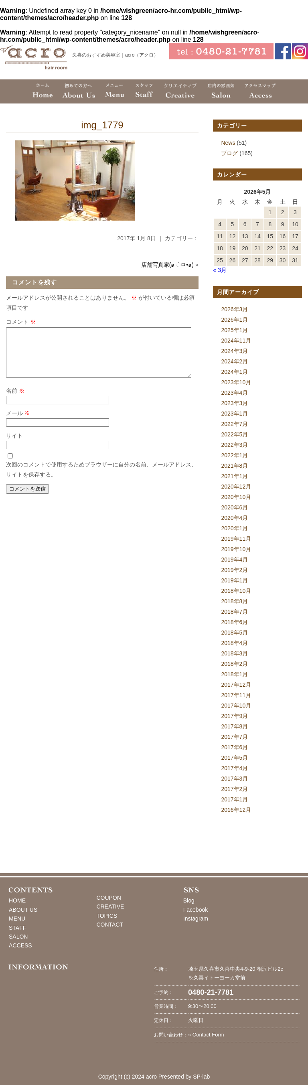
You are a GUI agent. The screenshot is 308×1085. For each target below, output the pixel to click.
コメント (21, 321)
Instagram (195, 918)
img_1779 (102, 125)
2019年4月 (234, 559)
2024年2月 (234, 361)
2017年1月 (234, 799)
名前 (15, 400)
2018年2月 (234, 664)
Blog (189, 900)
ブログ (229, 153)
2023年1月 (234, 413)
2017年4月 (234, 768)
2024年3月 (234, 351)
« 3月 (219, 270)
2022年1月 (234, 455)
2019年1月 (234, 580)
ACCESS (20, 945)
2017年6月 (234, 747)
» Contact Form (206, 1035)
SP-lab (201, 1076)
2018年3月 (234, 653)
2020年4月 (234, 518)
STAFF (17, 928)
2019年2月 (234, 570)
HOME (17, 900)
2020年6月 (234, 507)
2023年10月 (236, 382)
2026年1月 (234, 319)
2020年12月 (236, 486)
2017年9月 (234, 716)
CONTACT (109, 924)
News (228, 143)
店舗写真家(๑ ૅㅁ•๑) (167, 265)
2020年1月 (234, 528)
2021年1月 (234, 476)
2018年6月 (234, 622)
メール (18, 423)
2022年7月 (234, 424)
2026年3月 (234, 309)
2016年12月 (236, 810)
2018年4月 (234, 643)
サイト (14, 445)
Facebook (195, 910)
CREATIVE (110, 906)
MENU (17, 918)
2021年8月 (234, 465)
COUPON (108, 897)
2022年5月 (234, 434)
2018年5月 (234, 632)
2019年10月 (236, 549)
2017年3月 (234, 778)
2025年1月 (234, 330)
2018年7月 (234, 611)
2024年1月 (234, 372)
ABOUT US (23, 910)
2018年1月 (234, 674)
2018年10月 (236, 591)
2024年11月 (236, 340)
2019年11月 (236, 538)
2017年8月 (234, 726)
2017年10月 (236, 705)
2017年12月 (236, 684)
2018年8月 (234, 601)
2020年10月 (236, 497)
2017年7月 (234, 737)
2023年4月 (234, 392)
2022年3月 (234, 445)
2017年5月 (234, 757)
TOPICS (106, 916)
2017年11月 (236, 695)
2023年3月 (234, 403)
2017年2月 (234, 789)
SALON (18, 936)
